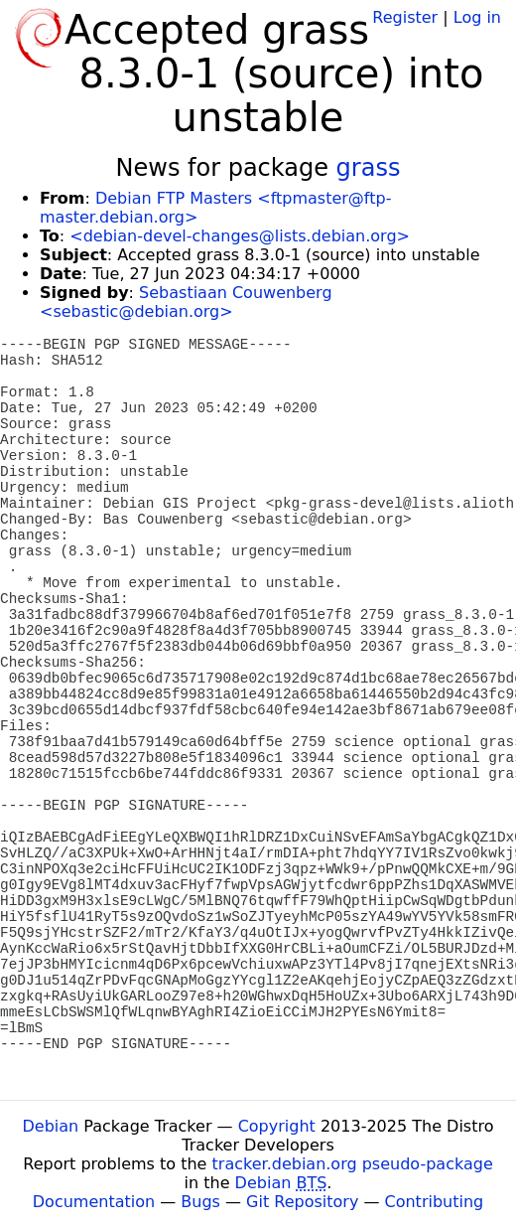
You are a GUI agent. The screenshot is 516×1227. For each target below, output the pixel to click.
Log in (477, 17)
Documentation (94, 1201)
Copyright (277, 1126)
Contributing (434, 1201)
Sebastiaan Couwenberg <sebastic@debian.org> (186, 302)
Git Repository (302, 1201)
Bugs (200, 1201)
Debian (51, 1126)
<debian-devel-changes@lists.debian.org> (239, 236)
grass (368, 168)
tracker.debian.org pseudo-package (352, 1163)
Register (405, 17)
